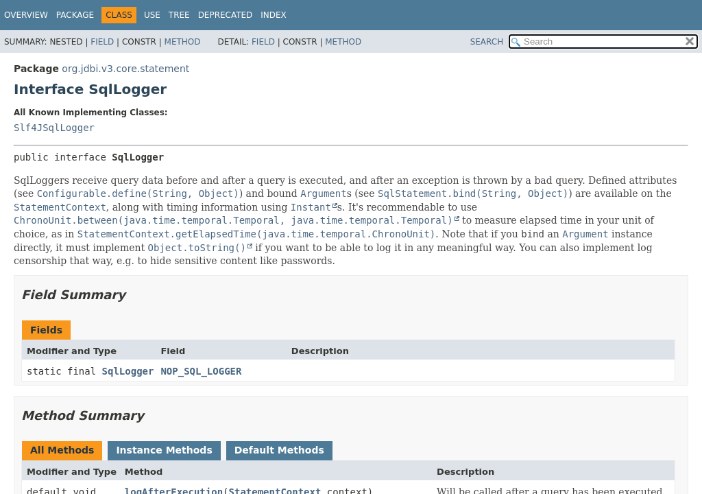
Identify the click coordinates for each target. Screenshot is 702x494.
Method (183, 42)
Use (152, 15)
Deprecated (225, 15)
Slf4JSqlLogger (54, 127)
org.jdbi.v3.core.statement (125, 68)
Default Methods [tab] (279, 450)
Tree (179, 15)
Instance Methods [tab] (164, 450)
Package (75, 15)
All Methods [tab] (62, 450)
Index (274, 15)
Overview (26, 15)
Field (102, 42)
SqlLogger (128, 371)
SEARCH (487, 42)
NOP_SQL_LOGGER (200, 371)
